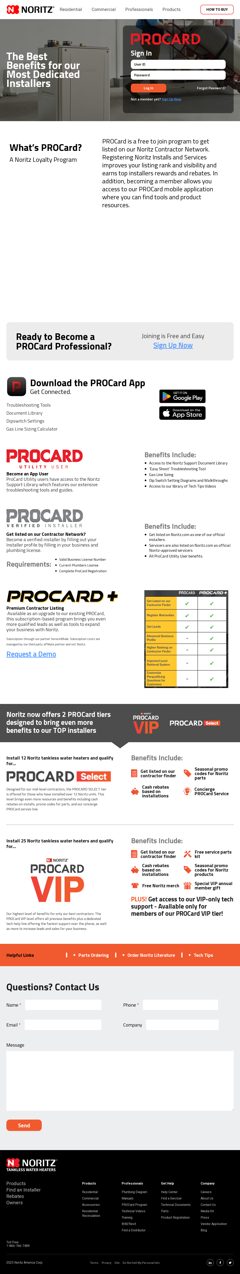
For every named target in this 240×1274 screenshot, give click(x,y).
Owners (14, 1202)
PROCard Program (134, 1205)
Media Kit (207, 1211)
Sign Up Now (171, 99)
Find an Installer (23, 1190)
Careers (206, 1192)
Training (127, 1217)
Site (117, 1262)
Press (205, 1217)
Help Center (169, 1192)
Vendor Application (214, 1224)
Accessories (91, 1205)
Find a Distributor (134, 1230)
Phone (131, 1005)
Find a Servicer (171, 1198)
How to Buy (217, 9)
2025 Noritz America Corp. (24, 1262)
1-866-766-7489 (18, 1246)
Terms (94, 1262)
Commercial (104, 9)
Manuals (127, 1198)
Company (132, 1025)
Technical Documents (176, 1205)
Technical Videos (133, 1211)
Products (171, 9)
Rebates (15, 1196)
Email (13, 1025)
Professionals (139, 9)
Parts (165, 1211)
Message (15, 1045)
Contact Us (208, 1205)
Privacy (106, 1262)
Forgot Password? (211, 88)
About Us (207, 1198)
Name (13, 1005)
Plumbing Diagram (134, 1192)
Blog (204, 1230)
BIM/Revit (129, 1224)
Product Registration (175, 1217)
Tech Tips (201, 955)
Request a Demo (31, 653)
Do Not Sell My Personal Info (141, 1262)
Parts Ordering (91, 955)
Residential (71, 9)
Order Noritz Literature (149, 955)
